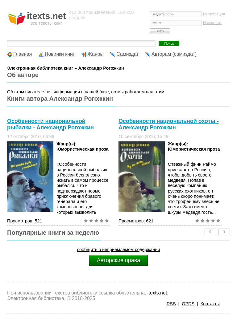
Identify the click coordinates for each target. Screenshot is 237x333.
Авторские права (118, 260)
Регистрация (214, 14)
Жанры (95, 54)
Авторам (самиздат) (174, 54)
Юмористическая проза (82, 149)
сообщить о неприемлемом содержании (118, 249)
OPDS (188, 303)
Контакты (210, 303)
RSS (171, 303)
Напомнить (212, 23)
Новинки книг (60, 54)
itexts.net (157, 292)
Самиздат (127, 54)
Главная (22, 54)
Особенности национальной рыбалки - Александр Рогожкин (50, 124)
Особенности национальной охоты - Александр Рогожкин (168, 124)
